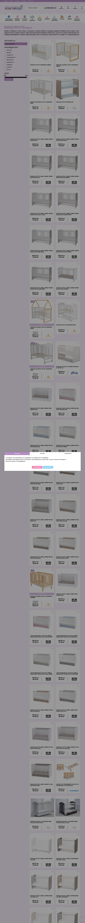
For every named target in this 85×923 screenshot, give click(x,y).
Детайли (42, 453)
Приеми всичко (48, 467)
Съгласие (17, 453)
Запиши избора (37, 467)
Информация (68, 453)
